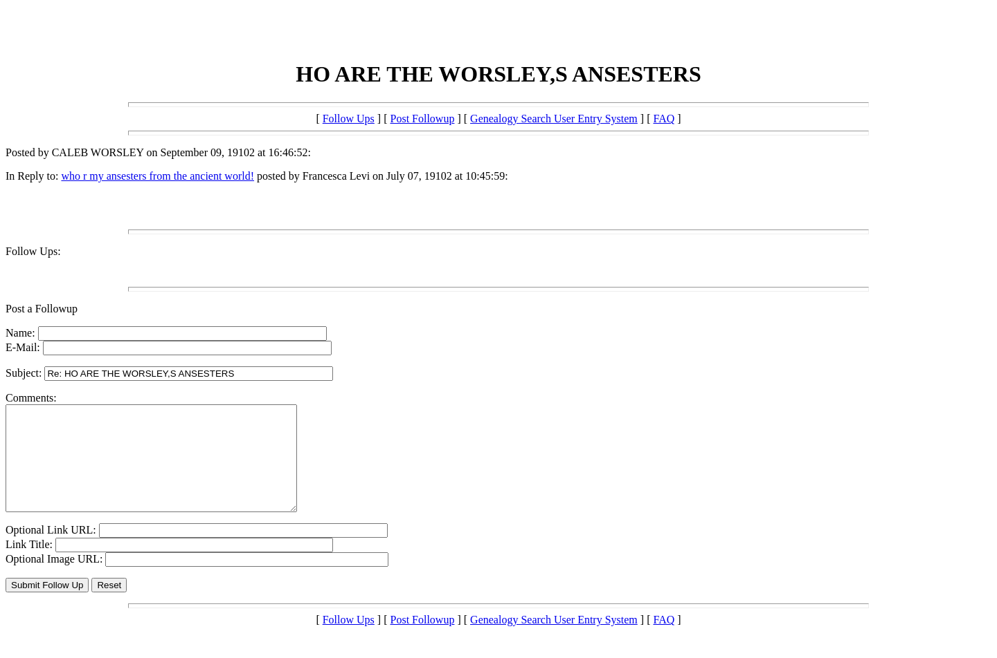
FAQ (663, 118)
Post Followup (422, 118)
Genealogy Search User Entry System (554, 118)
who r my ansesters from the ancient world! (157, 176)
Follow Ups (349, 118)
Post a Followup (42, 308)
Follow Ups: (33, 251)
